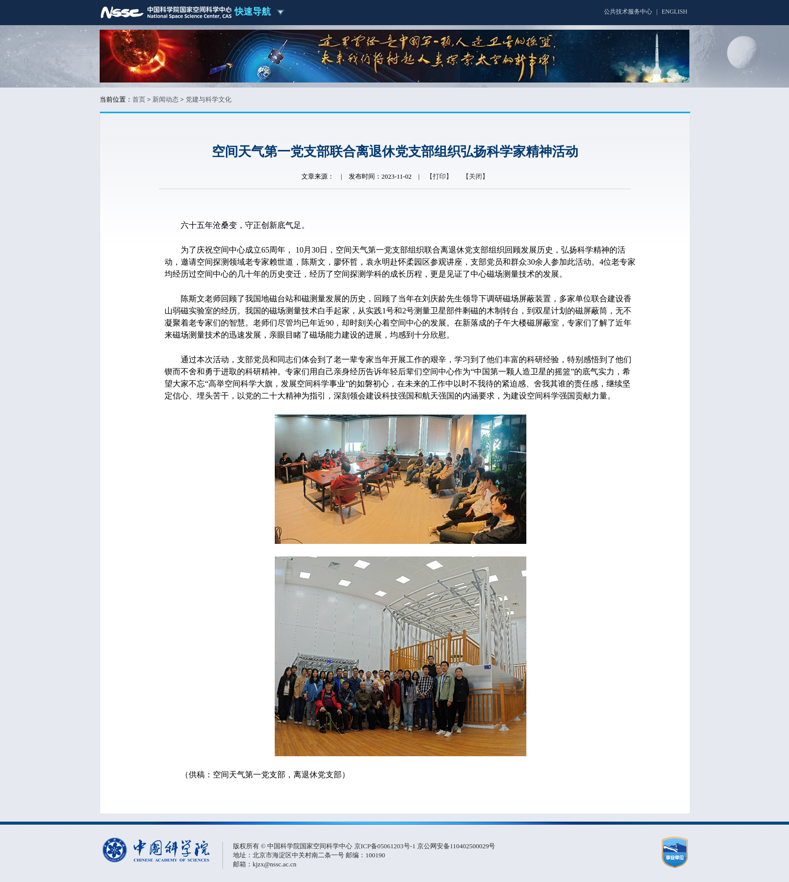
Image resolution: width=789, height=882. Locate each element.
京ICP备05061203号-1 (385, 846)
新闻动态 (165, 99)
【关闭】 (475, 176)
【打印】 (439, 176)
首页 (138, 99)
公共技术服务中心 (628, 11)
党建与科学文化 (208, 99)
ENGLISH (674, 11)
